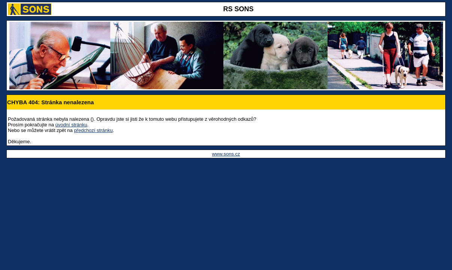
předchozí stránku (93, 130)
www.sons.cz (226, 154)
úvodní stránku (71, 125)
